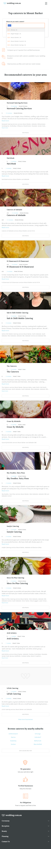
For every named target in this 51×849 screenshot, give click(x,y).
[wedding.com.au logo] (12, 816)
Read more (5, 121)
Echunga (38, 734)
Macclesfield (38, 744)
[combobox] (25, 25)
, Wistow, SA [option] (12, 30)
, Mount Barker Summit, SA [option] (16, 41)
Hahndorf (38, 737)
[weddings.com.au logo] (12, 3)
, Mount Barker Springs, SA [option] (16, 45)
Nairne (13, 737)
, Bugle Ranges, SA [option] (14, 34)
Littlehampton (13, 734)
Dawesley (13, 741)
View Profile (25, 132)
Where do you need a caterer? (15, 21)
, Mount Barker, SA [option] (14, 37)
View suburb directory (25, 750)
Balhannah (37, 741)
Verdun (13, 744)
